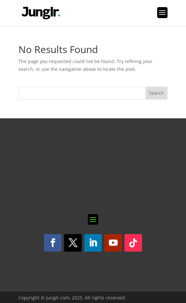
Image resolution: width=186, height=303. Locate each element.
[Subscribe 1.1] (92, 166)
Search (156, 93)
